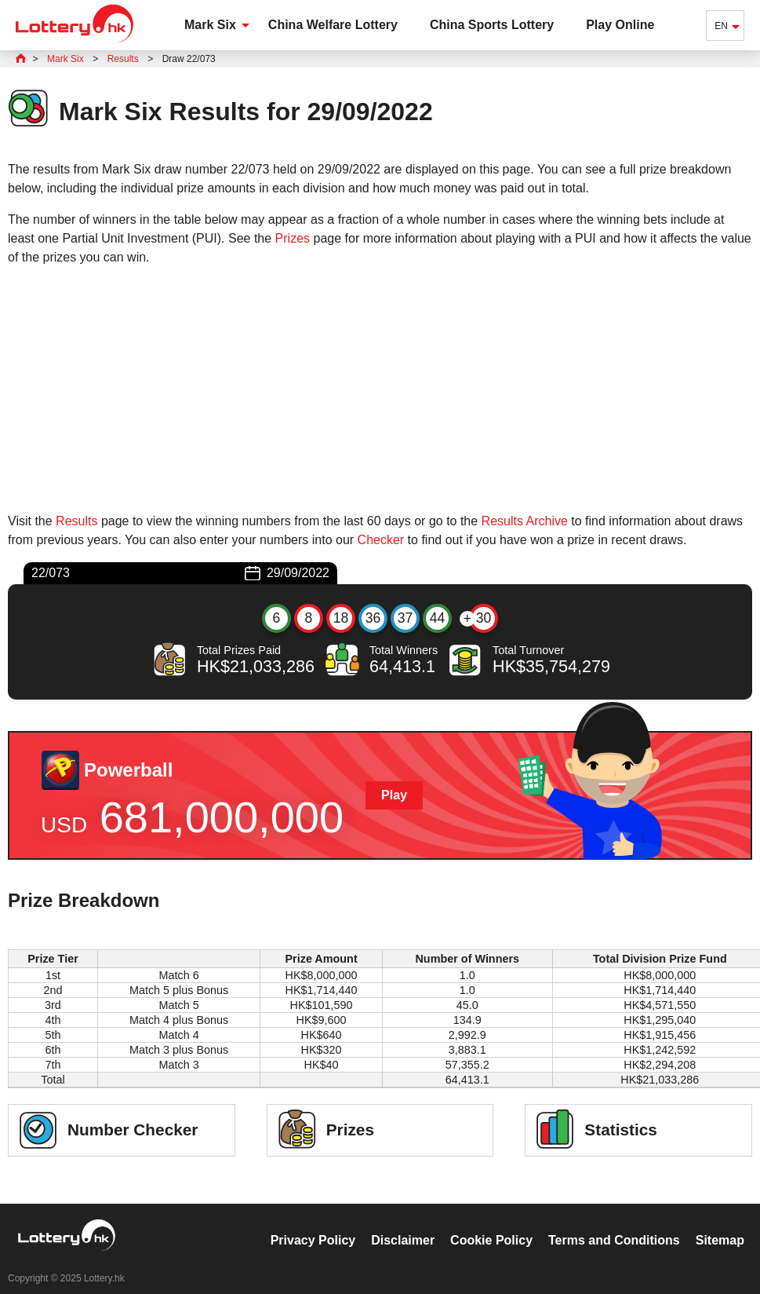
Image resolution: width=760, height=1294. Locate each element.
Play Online (620, 24)
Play (394, 795)
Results (76, 521)
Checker (381, 539)
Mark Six (210, 24)
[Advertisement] (380, 389)
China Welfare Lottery (333, 24)
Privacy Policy (313, 1223)
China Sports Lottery (492, 24)
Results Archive (525, 521)
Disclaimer (403, 1223)
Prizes (292, 238)
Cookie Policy (491, 1223)
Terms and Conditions (614, 1223)
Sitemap (720, 1223)
